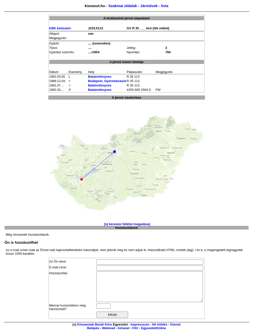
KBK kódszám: (60, 28)
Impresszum (140, 330)
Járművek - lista (154, 6)
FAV (135, 334)
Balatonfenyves (99, 76)
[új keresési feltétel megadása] (127, 224)
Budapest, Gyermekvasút (107, 81)
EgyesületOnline (153, 334)
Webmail (108, 334)
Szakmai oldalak (122, 6)
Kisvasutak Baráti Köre (94, 330)
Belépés (93, 334)
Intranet (124, 334)
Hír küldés (159, 330)
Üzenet (175, 330)
